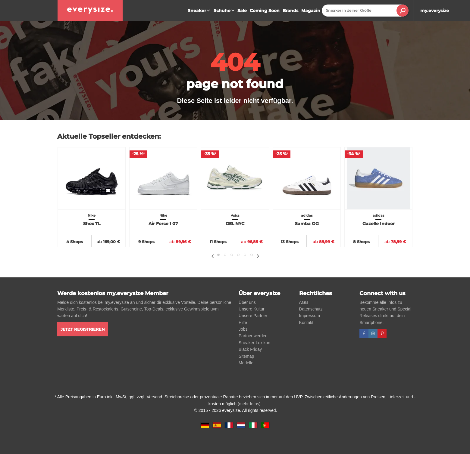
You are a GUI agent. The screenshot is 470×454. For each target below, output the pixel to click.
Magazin (310, 10)
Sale (242, 10)
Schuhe (225, 11)
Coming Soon (265, 10)
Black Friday (250, 349)
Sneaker (200, 11)
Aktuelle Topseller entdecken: (109, 136)
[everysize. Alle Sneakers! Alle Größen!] (90, 10)
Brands (290, 10)
